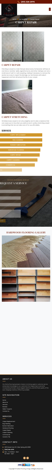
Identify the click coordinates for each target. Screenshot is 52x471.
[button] (50, 9)
